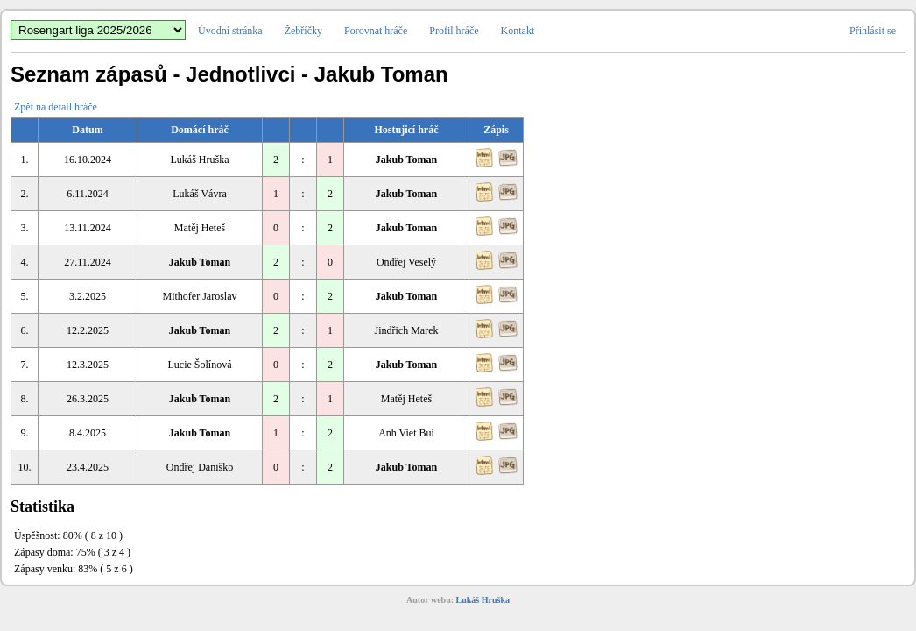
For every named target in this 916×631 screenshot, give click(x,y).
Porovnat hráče (375, 31)
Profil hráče (453, 31)
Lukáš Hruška (483, 600)
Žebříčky (303, 31)
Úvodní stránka (230, 31)
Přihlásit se (872, 31)
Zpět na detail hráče (55, 107)
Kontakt (518, 31)
